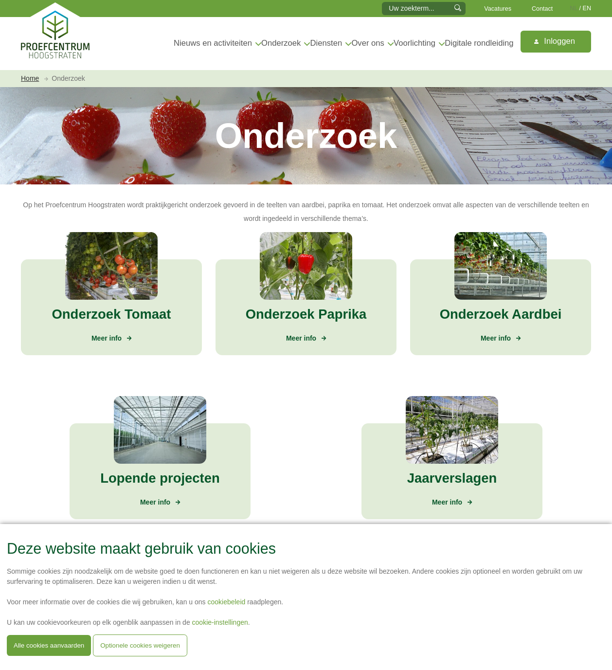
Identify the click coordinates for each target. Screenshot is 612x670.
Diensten (326, 43)
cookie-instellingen (220, 622)
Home (30, 78)
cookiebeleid (226, 602)
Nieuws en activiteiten (213, 43)
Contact (542, 8)
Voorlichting (414, 43)
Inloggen (554, 41)
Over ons (367, 43)
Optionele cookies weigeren (140, 645)
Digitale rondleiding (479, 43)
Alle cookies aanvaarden (49, 645)
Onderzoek (281, 43)
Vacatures (497, 8)
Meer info (106, 338)
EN (587, 8)
